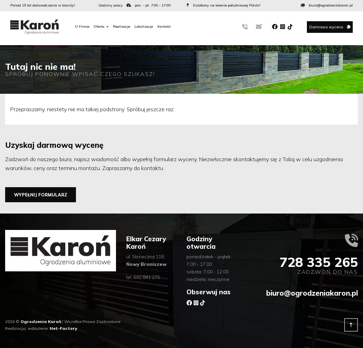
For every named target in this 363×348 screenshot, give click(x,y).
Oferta (99, 26)
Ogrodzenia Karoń (41, 321)
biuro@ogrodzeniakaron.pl (312, 292)
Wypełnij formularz (40, 194)
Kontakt (164, 26)
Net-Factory (63, 328)
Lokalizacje (143, 26)
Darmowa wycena (329, 27)
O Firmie (82, 26)
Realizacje (121, 26)
